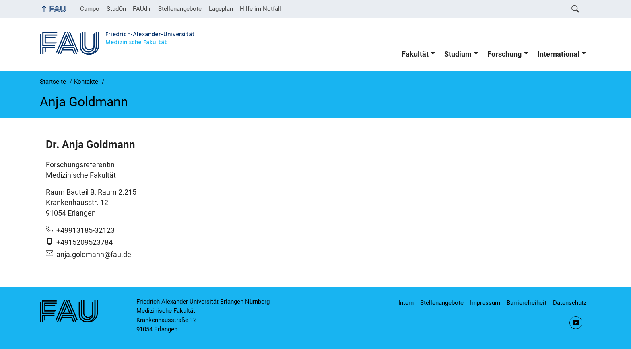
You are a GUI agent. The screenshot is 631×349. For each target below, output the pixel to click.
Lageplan (221, 8)
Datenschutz (569, 302)
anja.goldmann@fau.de (93, 254)
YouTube (575, 322)
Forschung (504, 54)
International (558, 54)
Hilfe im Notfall (260, 8)
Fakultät (415, 54)
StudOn (116, 8)
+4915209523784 (84, 242)
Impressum (485, 302)
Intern (406, 302)
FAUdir (142, 8)
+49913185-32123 (85, 230)
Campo (89, 8)
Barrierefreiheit (526, 302)
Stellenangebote (180, 8)
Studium (458, 54)
